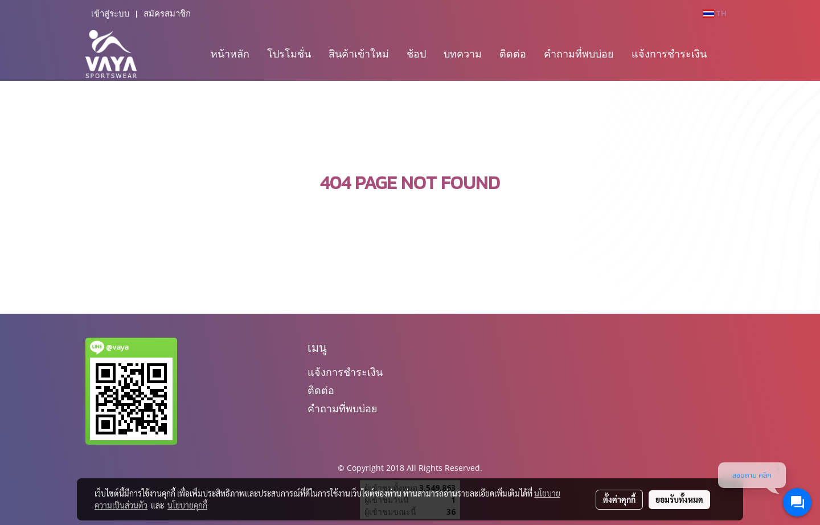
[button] (725, 54)
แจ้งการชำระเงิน (669, 53)
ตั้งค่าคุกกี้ (619, 499)
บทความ (463, 53)
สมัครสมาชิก (167, 14)
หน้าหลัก (230, 53)
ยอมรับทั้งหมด (679, 499)
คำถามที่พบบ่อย (579, 53)
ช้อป (416, 53)
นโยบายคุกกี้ (187, 505)
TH (714, 13)
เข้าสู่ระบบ (110, 14)
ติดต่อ (512, 53)
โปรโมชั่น (289, 53)
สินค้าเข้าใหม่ (359, 53)
